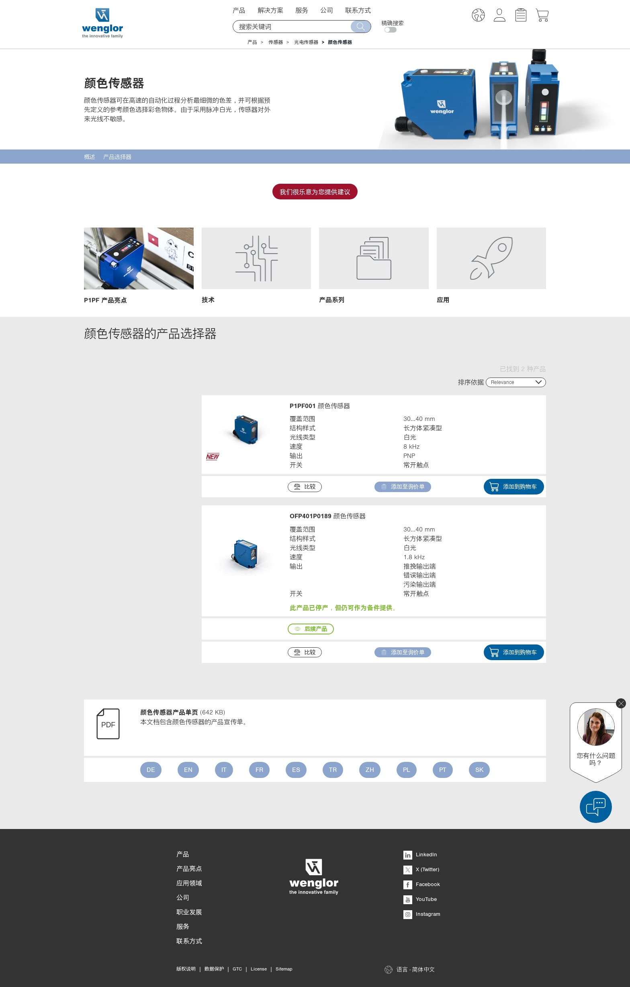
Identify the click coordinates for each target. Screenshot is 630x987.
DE (151, 769)
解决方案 (270, 10)
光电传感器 (306, 42)
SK (479, 769)
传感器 (275, 42)
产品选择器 (117, 157)
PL (406, 769)
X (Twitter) (421, 869)
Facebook (421, 884)
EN (188, 769)
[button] (478, 16)
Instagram (421, 914)
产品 (239, 10)
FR (259, 769)
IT (224, 769)
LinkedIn (420, 854)
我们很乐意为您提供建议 (315, 192)
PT (442, 769)
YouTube (420, 899)
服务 (301, 10)
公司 (326, 10)
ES (296, 769)
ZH (370, 769)
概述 (89, 157)
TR (333, 769)
